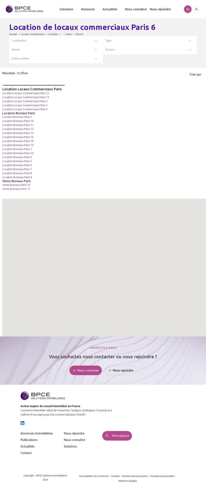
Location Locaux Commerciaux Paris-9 (25, 109)
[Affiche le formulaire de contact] (188, 9)
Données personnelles (162, 476)
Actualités (28, 446)
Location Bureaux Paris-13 (18, 133)
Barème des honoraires (135, 476)
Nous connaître (136, 9)
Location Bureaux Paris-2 (17, 149)
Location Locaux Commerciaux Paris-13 (25, 93)
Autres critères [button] (20, 58)
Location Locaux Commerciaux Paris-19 (25, 97)
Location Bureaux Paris (18, 113)
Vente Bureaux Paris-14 (16, 184)
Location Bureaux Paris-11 (18, 125)
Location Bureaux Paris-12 (18, 129)
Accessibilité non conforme (94, 476)
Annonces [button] (88, 9)
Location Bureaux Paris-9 (17, 177)
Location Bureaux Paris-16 (18, 137)
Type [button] (108, 40)
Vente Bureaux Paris (16, 181)
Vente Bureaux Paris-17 (16, 188)
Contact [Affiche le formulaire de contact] (26, 453)
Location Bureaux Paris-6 (17, 165)
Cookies (115, 476)
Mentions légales (128, 481)
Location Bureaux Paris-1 (17, 116)
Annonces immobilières (37, 433)
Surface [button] (110, 49)
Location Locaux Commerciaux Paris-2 (25, 101)
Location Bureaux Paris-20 (18, 153)
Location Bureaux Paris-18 (18, 141)
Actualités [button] (110, 9)
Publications (29, 440)
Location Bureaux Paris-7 (17, 169)
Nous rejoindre (160, 9)
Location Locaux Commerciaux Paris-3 (25, 105)
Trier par (195, 74)
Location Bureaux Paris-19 (18, 145)
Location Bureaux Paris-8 (17, 173)
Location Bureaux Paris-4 (17, 161)
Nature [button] (16, 49)
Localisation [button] (19, 40)
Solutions (66, 9)
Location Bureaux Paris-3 (17, 157)
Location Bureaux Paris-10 (18, 120)
